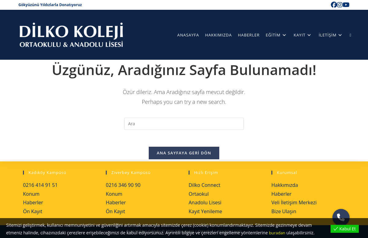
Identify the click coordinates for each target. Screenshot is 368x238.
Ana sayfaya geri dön (184, 154)
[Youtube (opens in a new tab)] (346, 5)
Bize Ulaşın (283, 211)
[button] (341, 217)
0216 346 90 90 (123, 185)
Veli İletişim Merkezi (293, 202)
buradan (277, 233)
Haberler (33, 202)
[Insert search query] (184, 124)
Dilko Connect (204, 185)
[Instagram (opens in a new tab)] (340, 5)
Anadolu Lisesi (205, 202)
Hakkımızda (284, 185)
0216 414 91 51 (40, 185)
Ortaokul (199, 194)
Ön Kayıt (32, 211)
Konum (31, 194)
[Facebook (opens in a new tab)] (334, 5)
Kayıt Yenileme (205, 211)
